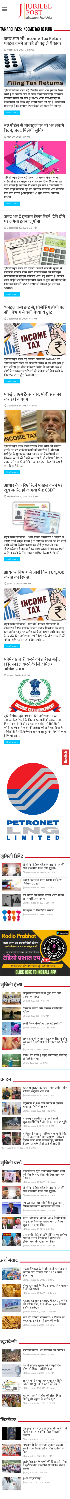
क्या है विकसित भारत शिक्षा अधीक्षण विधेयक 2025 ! (42, 882)
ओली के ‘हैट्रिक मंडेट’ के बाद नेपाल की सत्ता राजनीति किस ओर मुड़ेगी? (43, 866)
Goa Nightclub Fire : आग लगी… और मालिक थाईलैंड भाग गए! (45, 1090)
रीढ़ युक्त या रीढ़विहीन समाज (38, 910)
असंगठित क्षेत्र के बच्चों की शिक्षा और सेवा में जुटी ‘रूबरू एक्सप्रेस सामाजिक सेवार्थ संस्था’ (45, 1465)
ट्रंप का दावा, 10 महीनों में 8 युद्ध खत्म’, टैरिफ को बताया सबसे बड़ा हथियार (43, 1205)
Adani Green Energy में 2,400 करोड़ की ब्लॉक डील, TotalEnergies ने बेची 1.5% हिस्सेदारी (45, 1304)
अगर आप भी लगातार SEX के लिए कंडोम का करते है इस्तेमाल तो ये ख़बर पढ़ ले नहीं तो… (45, 1042)
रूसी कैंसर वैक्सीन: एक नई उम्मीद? (42, 1023)
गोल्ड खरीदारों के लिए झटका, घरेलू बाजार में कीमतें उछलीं (45, 1287)
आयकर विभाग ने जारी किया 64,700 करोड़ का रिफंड (34, 575)
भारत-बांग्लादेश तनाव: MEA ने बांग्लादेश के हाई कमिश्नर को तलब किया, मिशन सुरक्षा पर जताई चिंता (44, 1222)
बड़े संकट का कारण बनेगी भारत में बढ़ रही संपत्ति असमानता (43, 897)
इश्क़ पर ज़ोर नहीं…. (33, 1478)
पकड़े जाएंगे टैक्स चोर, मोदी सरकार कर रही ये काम (32, 397)
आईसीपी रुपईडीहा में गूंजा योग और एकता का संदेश (42, 995)
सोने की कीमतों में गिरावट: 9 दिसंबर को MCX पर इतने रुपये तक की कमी (44, 1319)
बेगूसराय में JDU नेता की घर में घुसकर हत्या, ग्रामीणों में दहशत (43, 1105)
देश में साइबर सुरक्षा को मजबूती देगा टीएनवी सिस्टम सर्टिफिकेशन (42, 1367)
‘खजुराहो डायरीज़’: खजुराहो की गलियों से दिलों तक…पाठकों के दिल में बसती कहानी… (45, 1432)
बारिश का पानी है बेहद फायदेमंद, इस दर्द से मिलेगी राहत (45, 1057)
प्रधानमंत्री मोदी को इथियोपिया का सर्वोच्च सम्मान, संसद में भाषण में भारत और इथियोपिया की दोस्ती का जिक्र (45, 1238)
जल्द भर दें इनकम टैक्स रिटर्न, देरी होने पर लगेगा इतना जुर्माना (34, 219)
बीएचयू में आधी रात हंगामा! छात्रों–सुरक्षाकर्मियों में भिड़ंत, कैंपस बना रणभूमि (45, 1120)
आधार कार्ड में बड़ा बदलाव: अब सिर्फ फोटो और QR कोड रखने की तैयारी (42, 1382)
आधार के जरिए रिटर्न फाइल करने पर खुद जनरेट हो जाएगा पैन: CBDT (33, 488)
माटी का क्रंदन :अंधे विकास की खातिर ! (44, 1350)
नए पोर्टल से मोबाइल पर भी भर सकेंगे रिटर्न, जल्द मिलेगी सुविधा (34, 128)
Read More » (12, 112)
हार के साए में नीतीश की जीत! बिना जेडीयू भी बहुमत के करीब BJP (42, 1397)
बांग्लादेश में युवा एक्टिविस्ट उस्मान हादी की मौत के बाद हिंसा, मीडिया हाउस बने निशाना (44, 1175)
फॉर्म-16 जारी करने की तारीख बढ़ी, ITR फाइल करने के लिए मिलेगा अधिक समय (32, 664)
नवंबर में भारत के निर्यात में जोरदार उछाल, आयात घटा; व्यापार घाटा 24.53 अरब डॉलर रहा (45, 1272)
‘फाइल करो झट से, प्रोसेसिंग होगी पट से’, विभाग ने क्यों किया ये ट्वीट (34, 310)
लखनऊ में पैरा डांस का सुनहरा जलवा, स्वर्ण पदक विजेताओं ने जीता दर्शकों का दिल (44, 1449)
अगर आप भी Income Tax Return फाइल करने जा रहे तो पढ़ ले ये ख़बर (33, 41)
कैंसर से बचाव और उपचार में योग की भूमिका (43, 1010)
